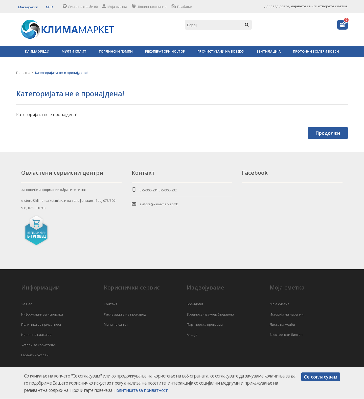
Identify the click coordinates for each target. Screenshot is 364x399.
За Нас (26, 304)
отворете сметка (332, 6)
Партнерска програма (205, 324)
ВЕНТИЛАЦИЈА (269, 51)
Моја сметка (117, 6)
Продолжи (327, 133)
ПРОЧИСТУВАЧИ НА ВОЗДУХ (220, 51)
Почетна (23, 72)
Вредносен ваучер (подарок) (210, 314)
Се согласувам (320, 377)
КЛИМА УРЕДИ (37, 51)
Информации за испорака (42, 314)
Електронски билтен (286, 334)
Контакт (110, 304)
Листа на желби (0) (83, 6)
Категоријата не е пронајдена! (61, 72)
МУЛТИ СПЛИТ (74, 51)
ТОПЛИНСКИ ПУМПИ (116, 51)
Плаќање (184, 6)
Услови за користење (38, 345)
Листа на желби (282, 324)
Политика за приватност (41, 324)
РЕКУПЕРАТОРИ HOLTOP (165, 51)
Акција (192, 334)
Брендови (195, 304)
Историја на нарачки (287, 314)
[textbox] (218, 25)
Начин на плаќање (36, 334)
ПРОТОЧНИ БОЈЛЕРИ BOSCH (316, 51)
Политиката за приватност (140, 390)
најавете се (301, 6)
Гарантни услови (35, 355)
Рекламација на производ (125, 314)
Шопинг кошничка (152, 6)
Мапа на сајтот (116, 324)
